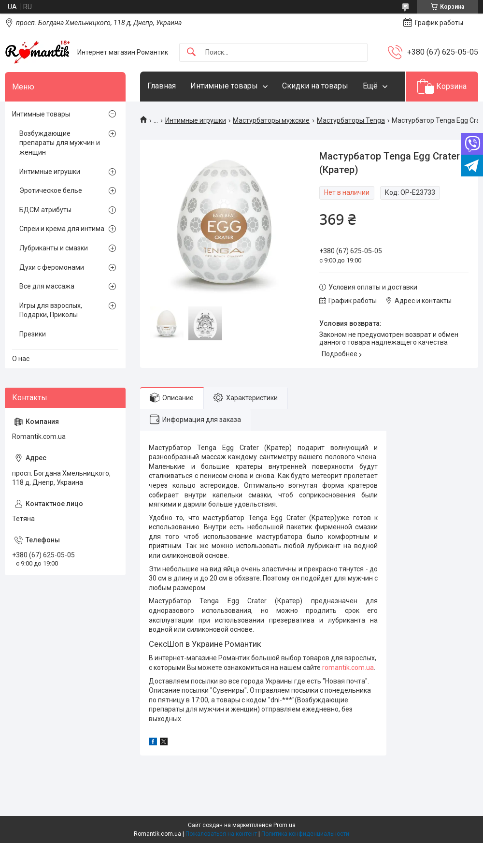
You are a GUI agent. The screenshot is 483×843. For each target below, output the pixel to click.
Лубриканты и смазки (53, 248)
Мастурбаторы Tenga (351, 120)
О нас (20, 359)
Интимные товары (224, 85)
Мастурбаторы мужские (271, 120)
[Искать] (191, 52)
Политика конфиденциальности (305, 833)
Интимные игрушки (195, 120)
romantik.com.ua (348, 667)
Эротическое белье (50, 190)
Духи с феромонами (51, 267)
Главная (161, 85)
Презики (32, 334)
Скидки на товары (315, 85)
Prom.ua (284, 825)
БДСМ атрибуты (45, 210)
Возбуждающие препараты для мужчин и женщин (59, 143)
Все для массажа (46, 286)
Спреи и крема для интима (61, 229)
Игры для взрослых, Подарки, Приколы (50, 310)
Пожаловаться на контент (221, 833)
